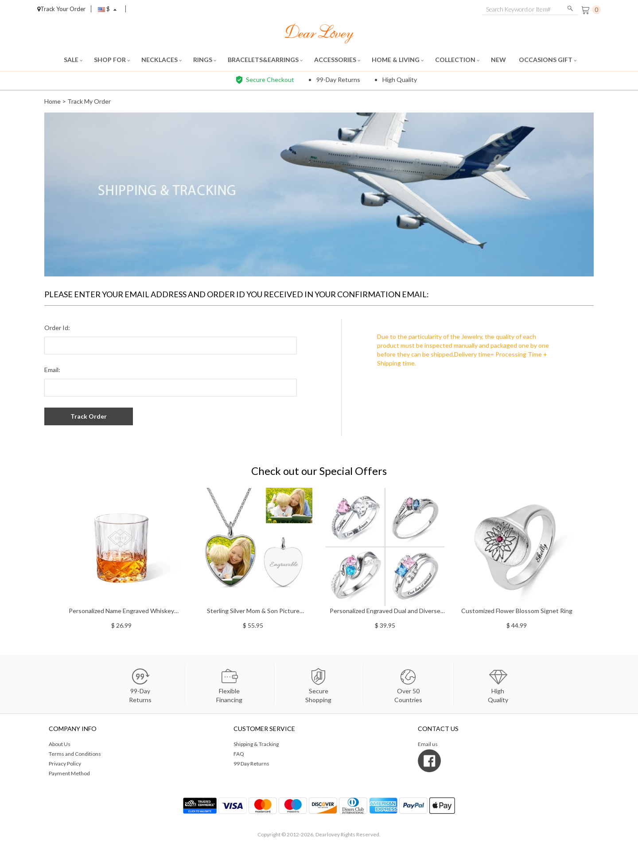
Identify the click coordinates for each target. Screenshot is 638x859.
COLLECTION (457, 59)
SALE (73, 59)
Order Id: (57, 327)
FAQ (238, 753)
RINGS (204, 59)
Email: (52, 369)
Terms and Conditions (75, 753)
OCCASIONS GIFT (547, 59)
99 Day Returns (251, 763)
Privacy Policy (65, 763)
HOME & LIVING (398, 59)
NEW (499, 59)
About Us (59, 744)
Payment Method (69, 773)
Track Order (88, 416)
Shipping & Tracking (256, 744)
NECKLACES (161, 59)
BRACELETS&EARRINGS (265, 59)
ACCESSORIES (337, 59)
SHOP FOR (112, 59)
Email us (428, 744)
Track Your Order (61, 8)
